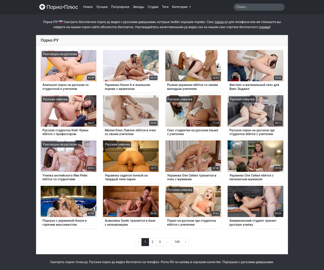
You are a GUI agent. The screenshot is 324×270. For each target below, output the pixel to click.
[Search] (259, 7)
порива (264, 27)
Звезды (138, 7)
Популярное (120, 7)
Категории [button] (180, 7)
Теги (165, 7)
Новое (88, 7)
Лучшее (102, 7)
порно (219, 22)
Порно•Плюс (58, 7)
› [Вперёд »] (185, 242)
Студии (153, 7)
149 (177, 242)
